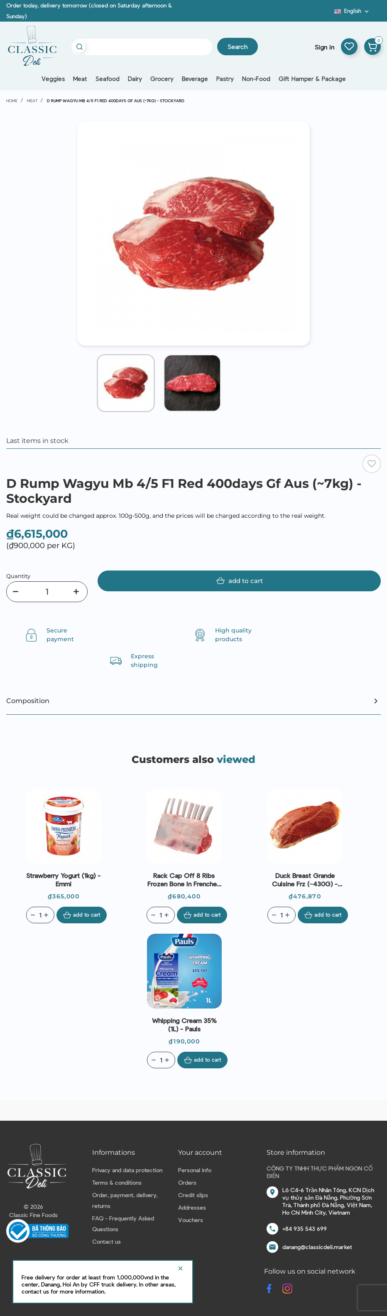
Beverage (195, 78)
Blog (329, 14)
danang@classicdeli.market (317, 1246)
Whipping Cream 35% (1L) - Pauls (184, 1024)
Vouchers (190, 1219)
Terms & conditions (117, 1182)
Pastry (225, 78)
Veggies (53, 78)
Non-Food (256, 78)
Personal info (194, 1169)
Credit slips (193, 1194)
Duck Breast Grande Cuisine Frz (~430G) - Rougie (305, 879)
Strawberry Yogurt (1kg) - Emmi (63, 879)
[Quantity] (47, 591)
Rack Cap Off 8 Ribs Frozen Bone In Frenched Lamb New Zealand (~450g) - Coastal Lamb (183, 879)
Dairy (135, 78)
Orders (187, 1182)
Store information (296, 1152)
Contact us (106, 1241)
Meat (80, 78)
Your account (200, 1152)
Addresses (192, 1207)
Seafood (108, 78)
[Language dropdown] (352, 10)
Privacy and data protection (127, 1169)
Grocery (162, 78)
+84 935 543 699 (304, 1228)
